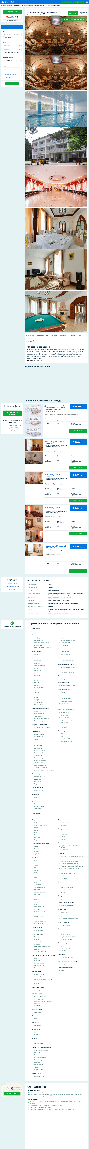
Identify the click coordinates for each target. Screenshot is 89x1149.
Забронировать (12, 12)
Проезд (72, 336)
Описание (30, 336)
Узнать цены (78, 431)
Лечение (63, 336)
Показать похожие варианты (12, 413)
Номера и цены (43, 336)
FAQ (79, 336)
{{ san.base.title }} (14, 425)
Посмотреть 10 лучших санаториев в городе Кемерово (12, 584)
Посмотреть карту (55, 14)
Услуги (54, 336)
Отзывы (30, 341)
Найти (12, 83)
